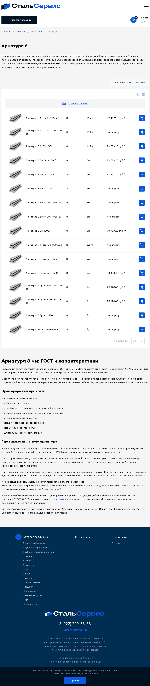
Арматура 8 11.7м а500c (40, 146)
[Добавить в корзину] (142, 118)
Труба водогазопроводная (38, 551)
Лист (25, 599)
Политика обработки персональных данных (75, 661)
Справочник (119, 537)
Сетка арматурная (33, 595)
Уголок (27, 560)
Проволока (29, 590)
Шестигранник (31, 582)
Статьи (116, 543)
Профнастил (30, 603)
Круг (25, 569)
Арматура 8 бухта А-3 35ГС (42, 273)
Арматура (28, 564)
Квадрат (28, 586)
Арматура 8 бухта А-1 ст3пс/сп (44, 244)
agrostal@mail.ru (62, 499)
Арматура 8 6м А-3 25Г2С (41, 174)
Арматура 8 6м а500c (38, 230)
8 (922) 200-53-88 (75, 623)
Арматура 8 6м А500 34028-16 (44, 216)
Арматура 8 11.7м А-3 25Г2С (42, 118)
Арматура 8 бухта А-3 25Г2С (42, 258)
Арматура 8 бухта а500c (40, 315)
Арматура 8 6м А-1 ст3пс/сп (42, 160)
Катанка (28, 577)
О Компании (83, 537)
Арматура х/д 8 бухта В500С (42, 329)
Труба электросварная (36, 547)
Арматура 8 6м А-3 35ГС (40, 188)
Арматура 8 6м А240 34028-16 (44, 202)
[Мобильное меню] (146, 6)
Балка (26, 573)
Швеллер (28, 556)
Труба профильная (34, 543)
